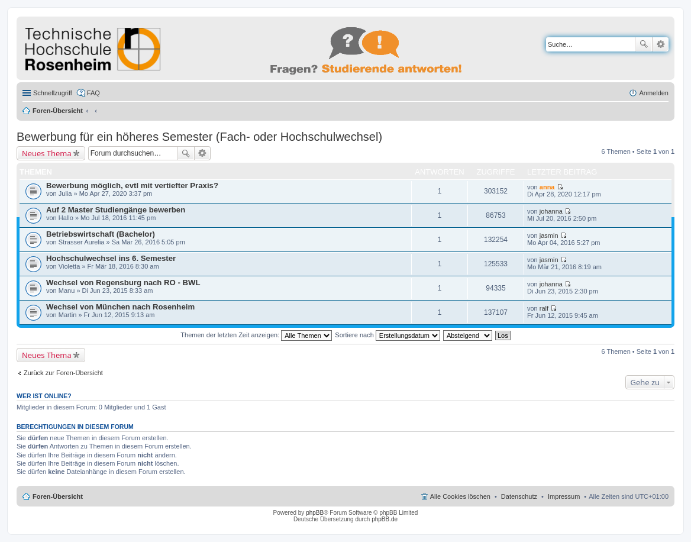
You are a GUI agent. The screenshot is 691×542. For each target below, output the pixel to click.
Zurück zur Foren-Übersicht (63, 372)
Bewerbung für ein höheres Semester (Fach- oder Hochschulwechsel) (199, 136)
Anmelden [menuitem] (654, 92)
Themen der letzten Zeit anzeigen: (256, 334)
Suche (644, 44)
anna (547, 187)
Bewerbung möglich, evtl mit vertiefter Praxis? (132, 185)
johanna (551, 211)
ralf (544, 308)
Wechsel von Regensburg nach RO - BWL (123, 282)
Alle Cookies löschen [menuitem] (460, 496)
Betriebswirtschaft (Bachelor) (100, 234)
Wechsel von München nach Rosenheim (120, 306)
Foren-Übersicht (58, 110)
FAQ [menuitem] (93, 92)
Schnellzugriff (52, 92)
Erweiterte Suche (661, 44)
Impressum (564, 496)
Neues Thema (47, 153)
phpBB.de (385, 519)
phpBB (315, 512)
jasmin (549, 235)
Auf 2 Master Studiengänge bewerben (115, 209)
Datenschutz (519, 496)
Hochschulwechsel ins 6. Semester (111, 258)
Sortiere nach (387, 334)
